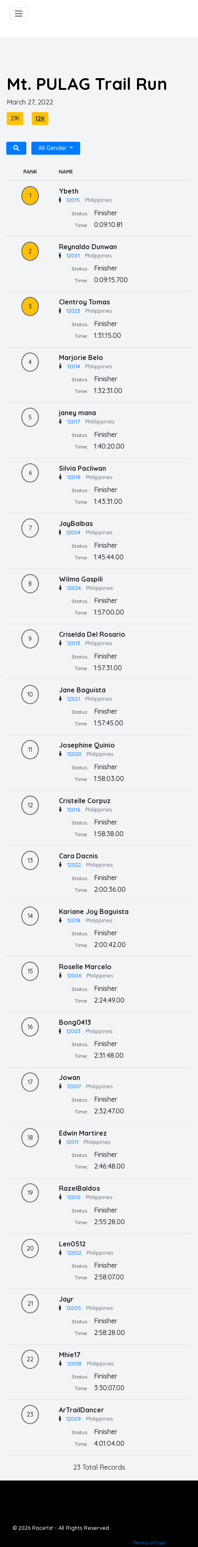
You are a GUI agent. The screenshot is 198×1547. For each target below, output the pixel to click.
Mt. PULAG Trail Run (87, 83)
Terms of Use (149, 1542)
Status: (79, 213)
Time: (81, 225)
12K (40, 118)
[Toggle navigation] (19, 14)
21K (15, 118)
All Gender (53, 148)
